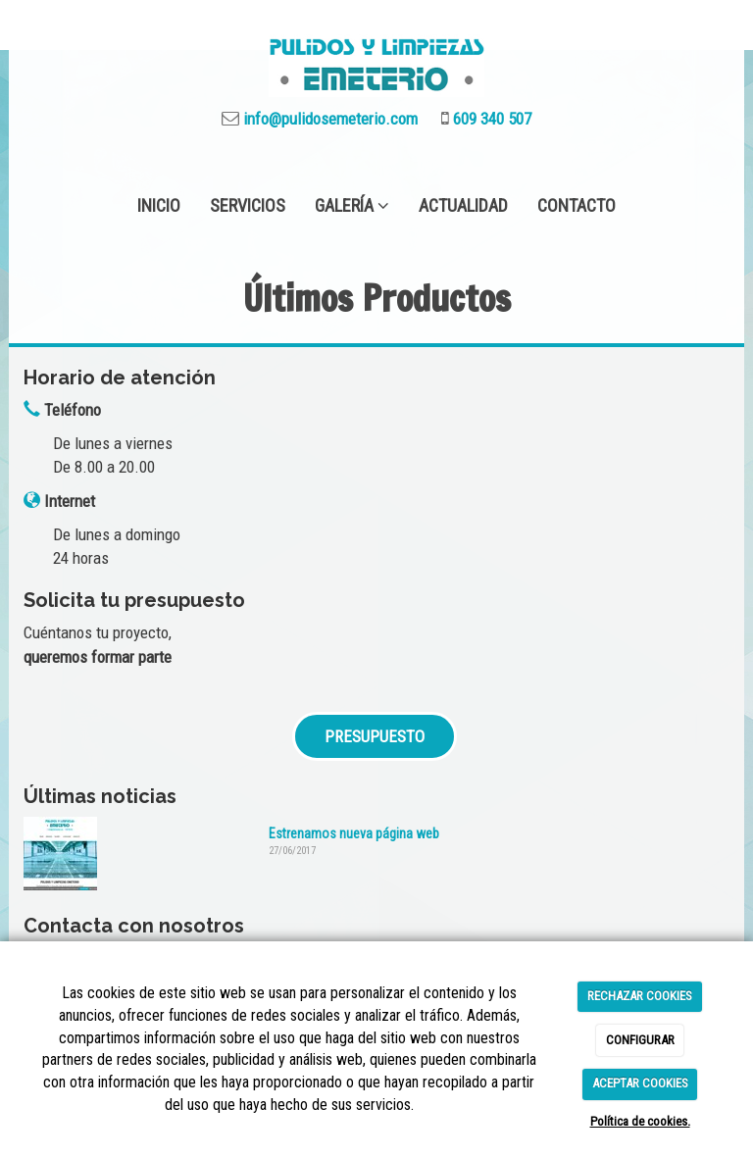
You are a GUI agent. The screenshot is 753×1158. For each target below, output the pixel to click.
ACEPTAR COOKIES (640, 1083)
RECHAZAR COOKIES (639, 995)
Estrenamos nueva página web (354, 833)
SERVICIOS (247, 205)
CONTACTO (576, 205)
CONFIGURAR (640, 1039)
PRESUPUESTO (375, 736)
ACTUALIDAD (463, 205)
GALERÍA (352, 205)
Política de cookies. (640, 1121)
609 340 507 (490, 118)
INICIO (158, 205)
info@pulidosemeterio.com (328, 118)
